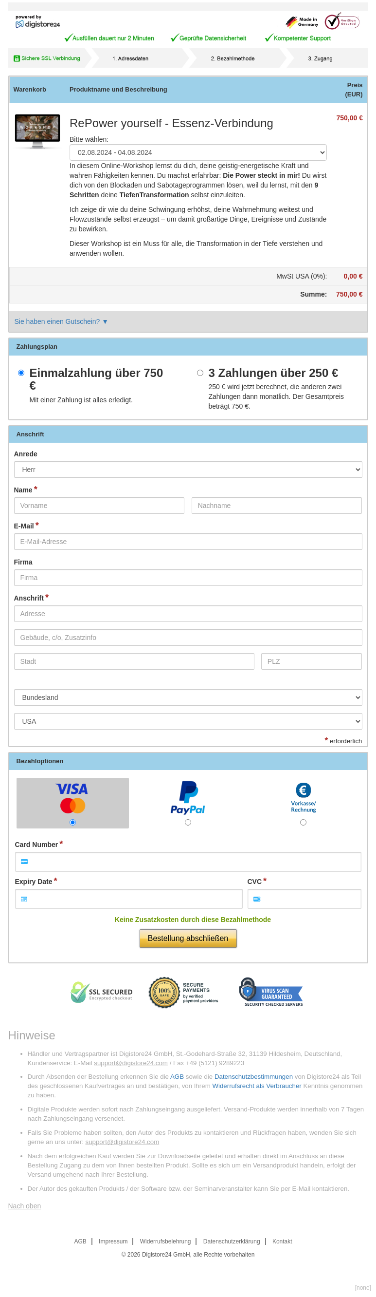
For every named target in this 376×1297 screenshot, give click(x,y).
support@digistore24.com (131, 1063)
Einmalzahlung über (96, 379)
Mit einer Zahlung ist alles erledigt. (81, 400)
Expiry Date (34, 881)
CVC (255, 881)
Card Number (36, 844)
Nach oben (24, 1206)
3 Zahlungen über (274, 373)
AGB (177, 1076)
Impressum (113, 1241)
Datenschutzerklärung (231, 1241)
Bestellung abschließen (188, 938)
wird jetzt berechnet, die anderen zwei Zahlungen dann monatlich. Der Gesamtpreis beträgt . (276, 396)
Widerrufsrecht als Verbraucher (256, 1086)
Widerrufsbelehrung (165, 1241)
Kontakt (282, 1241)
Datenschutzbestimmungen (254, 1076)
